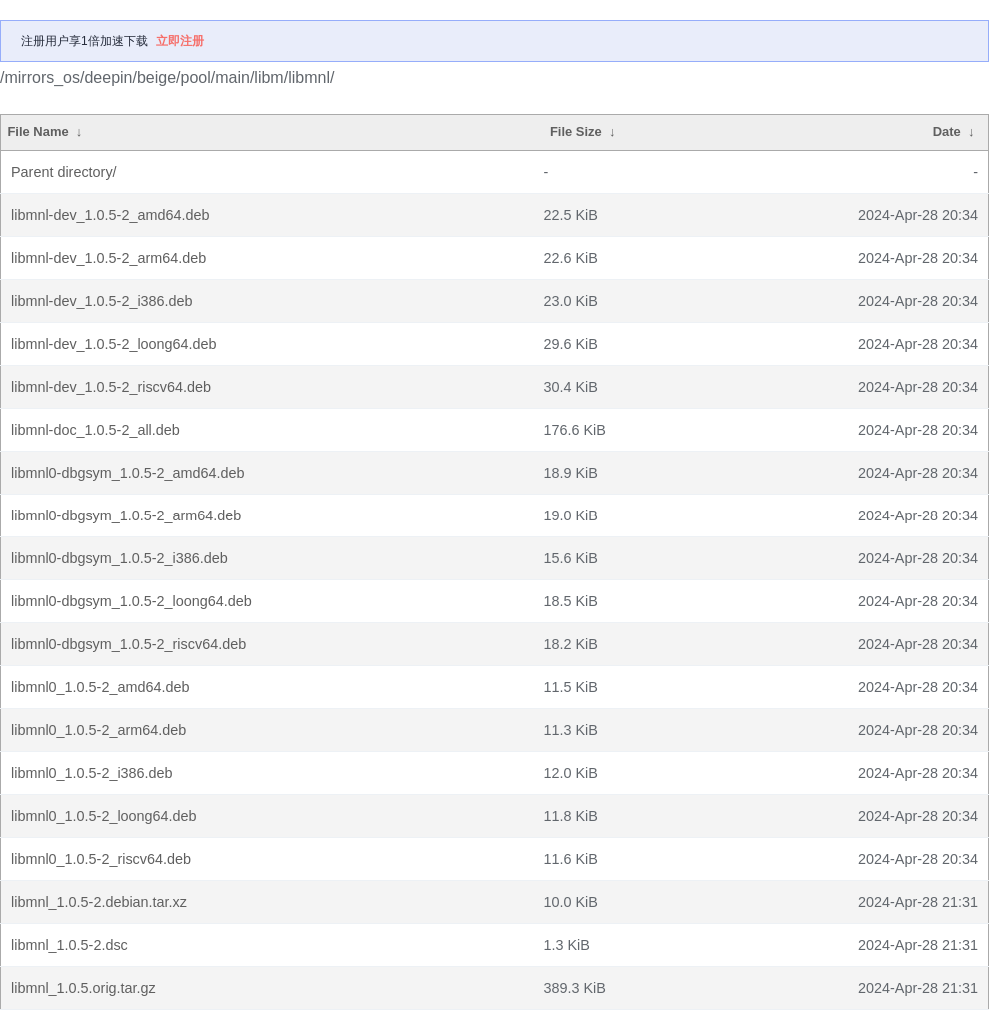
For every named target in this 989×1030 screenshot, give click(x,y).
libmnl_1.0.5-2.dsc (69, 945)
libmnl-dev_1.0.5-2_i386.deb (102, 301)
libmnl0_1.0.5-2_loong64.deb (104, 816)
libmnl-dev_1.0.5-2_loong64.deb (114, 344)
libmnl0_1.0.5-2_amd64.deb (100, 687)
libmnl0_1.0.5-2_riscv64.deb (101, 859)
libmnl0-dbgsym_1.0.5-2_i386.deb (119, 558)
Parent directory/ (64, 172)
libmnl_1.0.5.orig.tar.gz (83, 988)
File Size (576, 131)
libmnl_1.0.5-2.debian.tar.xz (99, 902)
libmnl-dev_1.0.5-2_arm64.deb (108, 258)
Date (947, 131)
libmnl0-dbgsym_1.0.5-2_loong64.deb (131, 601)
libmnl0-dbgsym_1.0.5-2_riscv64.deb (128, 644)
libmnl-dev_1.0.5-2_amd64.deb (110, 215)
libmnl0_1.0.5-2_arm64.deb (98, 730)
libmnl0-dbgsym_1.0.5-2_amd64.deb (128, 473)
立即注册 (180, 41)
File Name (37, 131)
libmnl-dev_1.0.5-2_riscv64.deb (111, 387)
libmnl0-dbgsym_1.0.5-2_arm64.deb (126, 515)
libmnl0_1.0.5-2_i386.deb (92, 773)
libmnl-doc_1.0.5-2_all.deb (95, 430)
